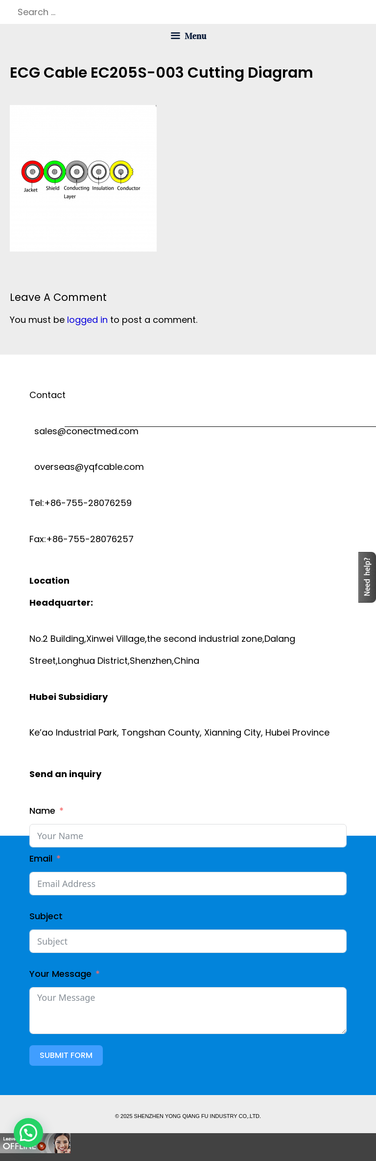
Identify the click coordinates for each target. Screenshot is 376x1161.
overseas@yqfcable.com (86, 467)
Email (40, 858)
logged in (87, 320)
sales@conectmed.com (84, 431)
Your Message (60, 974)
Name (42, 810)
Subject (46, 916)
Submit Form (66, 1055)
